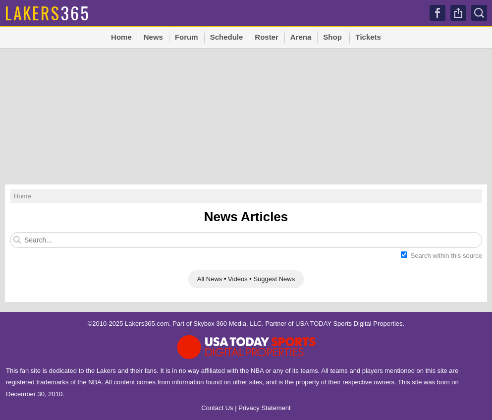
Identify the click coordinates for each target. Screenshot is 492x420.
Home (121, 37)
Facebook (437, 13)
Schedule (226, 37)
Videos (238, 279)
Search (479, 13)
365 (47, 12)
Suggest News (274, 279)
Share (458, 13)
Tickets (368, 37)
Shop (332, 37)
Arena (301, 37)
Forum (186, 37)
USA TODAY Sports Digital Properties (349, 323)
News (153, 37)
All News (209, 279)
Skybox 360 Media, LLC (227, 323)
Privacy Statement (264, 408)
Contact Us (217, 408)
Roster (266, 37)
